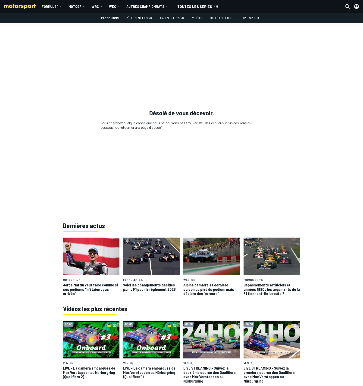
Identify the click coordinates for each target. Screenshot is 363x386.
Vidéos (197, 18)
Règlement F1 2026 (139, 18)
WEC (112, 6)
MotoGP (75, 6)
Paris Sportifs (251, 18)
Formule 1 (50, 6)
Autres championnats (145, 6)
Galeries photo (221, 18)
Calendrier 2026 (172, 18)
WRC (95, 6)
